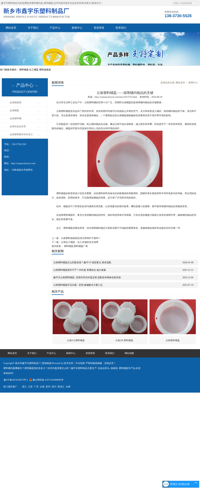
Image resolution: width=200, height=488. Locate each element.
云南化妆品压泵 (18, 126)
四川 (54, 386)
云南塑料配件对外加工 (21, 134)
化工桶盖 (34, 69)
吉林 (68, 386)
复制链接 (46, 363)
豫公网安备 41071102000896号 (46, 380)
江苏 (30, 386)
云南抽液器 (15, 102)
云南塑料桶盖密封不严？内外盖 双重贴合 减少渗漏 (79, 270)
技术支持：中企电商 (74, 363)
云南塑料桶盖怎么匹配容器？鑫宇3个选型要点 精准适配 (82, 262)
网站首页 (11, 27)
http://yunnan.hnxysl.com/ (23, 163)
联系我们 (121, 27)
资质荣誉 (99, 27)
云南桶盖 (14, 110)
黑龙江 (61, 386)
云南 (42, 386)
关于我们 (33, 27)
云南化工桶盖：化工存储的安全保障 (79, 242)
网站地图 (129, 353)
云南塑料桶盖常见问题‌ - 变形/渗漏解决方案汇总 (78, 285)
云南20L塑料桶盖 (124, 340)
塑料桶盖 (24, 69)
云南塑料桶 (15, 118)
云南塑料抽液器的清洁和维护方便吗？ (81, 238)
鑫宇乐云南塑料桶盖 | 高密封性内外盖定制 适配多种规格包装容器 (87, 277)
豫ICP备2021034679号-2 (16, 380)
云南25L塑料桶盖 (76, 340)
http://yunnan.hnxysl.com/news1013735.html (116, 97)
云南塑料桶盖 (173, 340)
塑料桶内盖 (37, 3)
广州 (36, 386)
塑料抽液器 (45, 69)
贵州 (48, 386)
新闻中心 (77, 27)
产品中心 (55, 27)
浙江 (24, 386)
